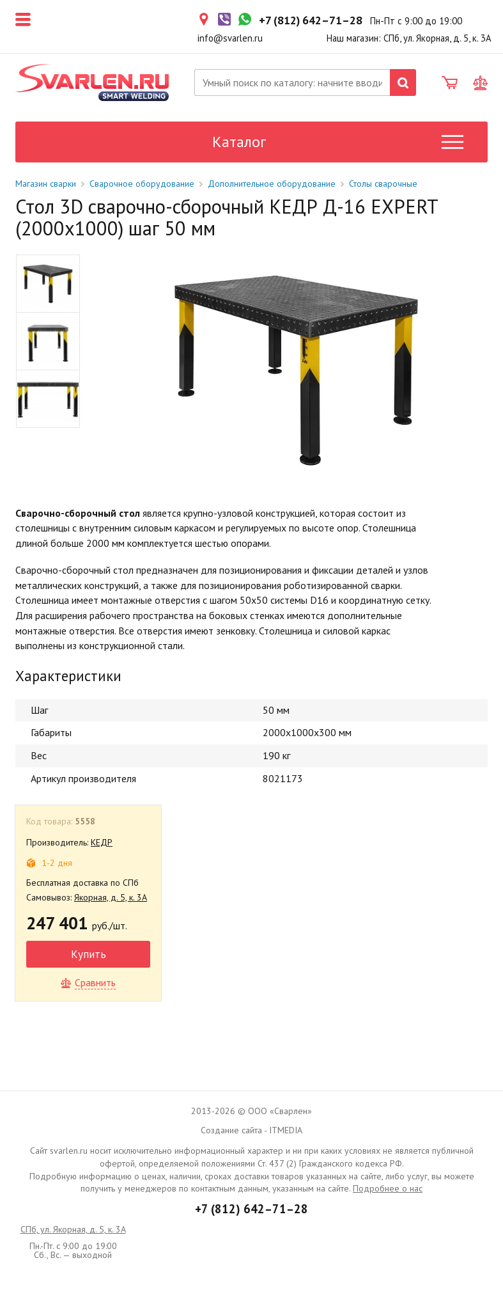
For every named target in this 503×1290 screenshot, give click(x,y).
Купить (88, 954)
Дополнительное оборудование (272, 183)
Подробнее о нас (387, 1188)
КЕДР (101, 842)
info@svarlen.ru (230, 38)
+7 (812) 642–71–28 (251, 1208)
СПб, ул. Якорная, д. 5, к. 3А (73, 1229)
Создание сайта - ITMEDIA (251, 1130)
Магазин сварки (45, 183)
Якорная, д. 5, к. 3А (110, 897)
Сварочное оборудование (141, 183)
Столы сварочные (383, 183)
